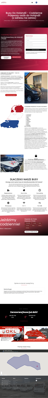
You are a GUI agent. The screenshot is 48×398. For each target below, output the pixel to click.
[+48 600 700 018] (6, 317)
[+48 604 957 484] (25, 317)
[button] (32, 2)
